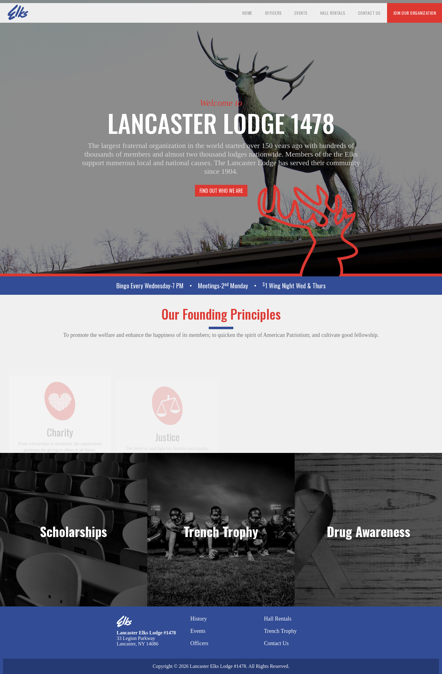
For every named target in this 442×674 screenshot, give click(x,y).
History (198, 619)
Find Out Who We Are (221, 190)
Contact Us (369, 13)
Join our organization (414, 13)
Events (301, 13)
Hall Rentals (332, 13)
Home (247, 13)
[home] (18, 12)
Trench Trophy (280, 631)
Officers (273, 13)
